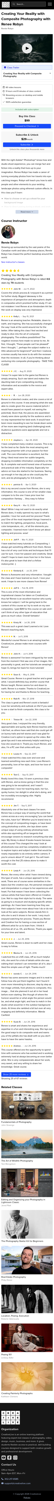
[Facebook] (9, 1457)
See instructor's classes (12, 262)
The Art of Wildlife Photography (17, 1160)
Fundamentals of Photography (16, 1122)
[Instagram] (15, 1457)
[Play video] (27, 48)
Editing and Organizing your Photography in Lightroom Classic (23, 1201)
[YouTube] (3, 1457)
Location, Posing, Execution (15, 1315)
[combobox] (29, 4)
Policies (27, 1497)
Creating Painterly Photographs (17, 1393)
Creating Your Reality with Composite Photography (22, 75)
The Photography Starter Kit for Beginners (22, 1241)
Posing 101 (6, 1354)
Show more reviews (16, 1074)
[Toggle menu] (50, 4)
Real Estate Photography (13, 1276)
